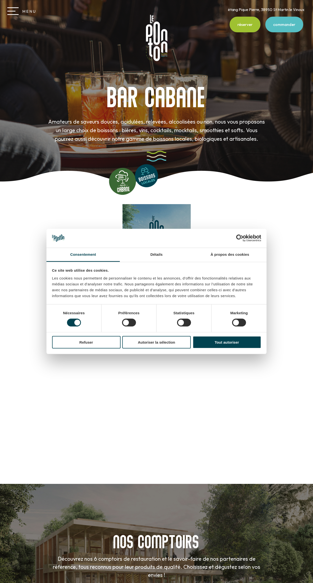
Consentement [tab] (83, 254)
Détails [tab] (156, 254)
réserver (245, 24)
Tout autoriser (227, 342)
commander (284, 24)
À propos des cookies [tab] (230, 254)
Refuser (86, 342)
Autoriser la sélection (156, 342)
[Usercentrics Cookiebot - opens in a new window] (239, 238)
